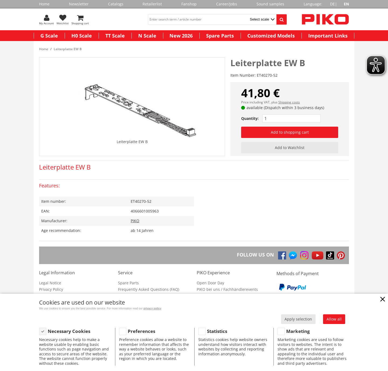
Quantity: (250, 118)
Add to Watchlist (289, 147)
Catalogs (115, 3)
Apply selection (298, 319)
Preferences (141, 331)
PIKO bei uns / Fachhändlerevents (227, 289)
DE (332, 3)
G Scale (49, 35)
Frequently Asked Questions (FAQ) (148, 289)
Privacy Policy (51, 289)
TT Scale (115, 35)
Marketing (298, 331)
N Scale (147, 35)
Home (44, 3)
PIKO (135, 220)
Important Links (328, 35)
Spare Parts (220, 35)
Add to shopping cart (290, 132)
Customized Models (271, 35)
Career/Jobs (226, 3)
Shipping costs (289, 102)
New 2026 (181, 35)
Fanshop (189, 3)
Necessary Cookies (69, 331)
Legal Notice (50, 282)
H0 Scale (81, 35)
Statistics (217, 331)
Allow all (334, 319)
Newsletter (79, 3)
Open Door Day (210, 282)
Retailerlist (152, 3)
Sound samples (270, 3)
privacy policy (152, 308)
